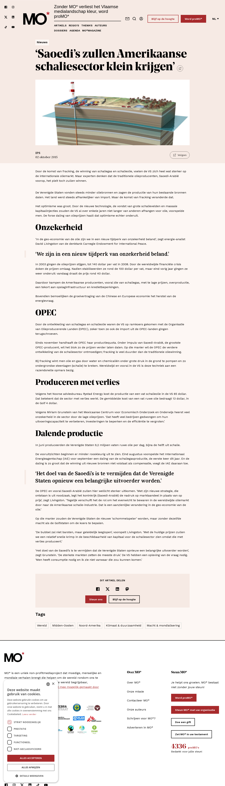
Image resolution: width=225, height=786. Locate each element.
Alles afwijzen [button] (31, 767)
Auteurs (101, 25)
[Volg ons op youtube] (13, 27)
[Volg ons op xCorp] (5, 17)
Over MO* (133, 682)
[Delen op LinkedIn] (117, 589)
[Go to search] (134, 19)
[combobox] (48, 684)
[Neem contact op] (127, 19)
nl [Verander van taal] (215, 19)
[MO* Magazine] (36, 18)
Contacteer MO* (138, 700)
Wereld (42, 625)
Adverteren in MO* (140, 727)
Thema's (87, 25)
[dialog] (31, 731)
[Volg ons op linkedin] (13, 17)
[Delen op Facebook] (98, 589)
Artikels (60, 25)
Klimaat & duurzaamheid (123, 625)
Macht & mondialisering (163, 625)
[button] (30, 776)
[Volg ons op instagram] (13, 7)
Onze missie (135, 691)
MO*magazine (91, 30)
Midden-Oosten (62, 625)
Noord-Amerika (90, 625)
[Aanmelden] (141, 19)
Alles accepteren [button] (31, 758)
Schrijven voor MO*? (141, 718)
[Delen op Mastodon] (127, 589)
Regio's (74, 25)
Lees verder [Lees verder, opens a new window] (29, 714)
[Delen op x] (108, 589)
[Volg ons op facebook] (5, 7)
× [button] (53, 684)
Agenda (74, 30)
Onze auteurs (136, 709)
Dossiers (60, 30)
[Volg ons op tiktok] (5, 27)
